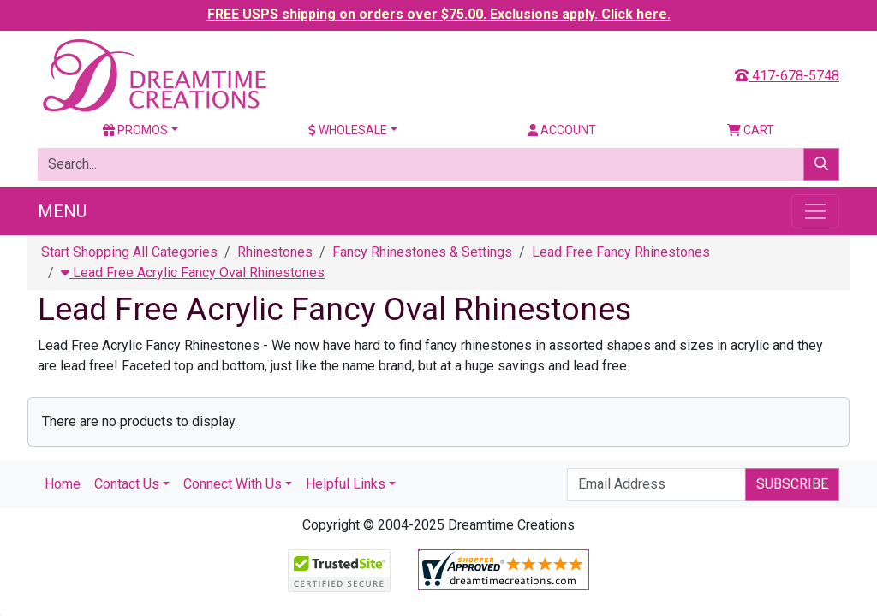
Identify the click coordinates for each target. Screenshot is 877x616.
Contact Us (126, 484)
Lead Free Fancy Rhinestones (621, 252)
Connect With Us (232, 484)
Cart (750, 130)
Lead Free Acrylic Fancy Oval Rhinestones (193, 272)
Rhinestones (275, 252)
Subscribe (792, 484)
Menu (62, 211)
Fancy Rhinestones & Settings (422, 252)
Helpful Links (345, 484)
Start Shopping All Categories (129, 252)
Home (63, 484)
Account (562, 130)
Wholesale (347, 130)
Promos (135, 130)
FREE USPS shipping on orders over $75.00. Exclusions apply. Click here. (439, 14)
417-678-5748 (787, 76)
